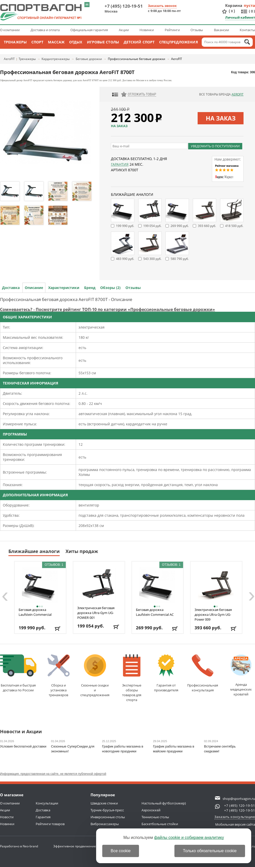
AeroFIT (9, 59)
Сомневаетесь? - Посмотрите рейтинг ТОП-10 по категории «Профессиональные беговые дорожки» (107, 309)
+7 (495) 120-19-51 (124, 6)
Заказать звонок (162, 5)
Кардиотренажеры (56, 59)
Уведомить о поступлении (215, 146)
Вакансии (221, 30)
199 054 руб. (152, 226)
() (232, 11)
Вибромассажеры (105, 824)
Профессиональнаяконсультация (202, 673)
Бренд (89, 287)
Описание (34, 287)
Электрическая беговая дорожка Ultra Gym (95, 613)
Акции (124, 30)
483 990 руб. (125, 259)
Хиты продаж (82, 551)
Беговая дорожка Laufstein (35, 612)
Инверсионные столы (108, 817)
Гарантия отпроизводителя (166, 673)
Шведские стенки (104, 803)
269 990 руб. (180, 226)
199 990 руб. (125, 226)
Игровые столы (103, 42)
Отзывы (196, 30)
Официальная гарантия (89, 30)
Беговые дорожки (89, 59)
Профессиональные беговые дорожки (136, 59)
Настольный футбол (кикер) (164, 803)
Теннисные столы (155, 817)
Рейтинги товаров (50, 824)
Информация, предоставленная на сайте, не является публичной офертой (53, 774)
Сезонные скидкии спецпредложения (94, 675)
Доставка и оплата (45, 30)
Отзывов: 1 (54, 565)
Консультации (47, 803)
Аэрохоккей (151, 810)
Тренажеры (15, 42)
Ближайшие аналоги (34, 551)
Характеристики (63, 287)
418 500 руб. (234, 226)
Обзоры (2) (110, 287)
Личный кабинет (240, 17)
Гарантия (120, 164)
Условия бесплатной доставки (23, 746)
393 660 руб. (207, 226)
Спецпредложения (178, 42)
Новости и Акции (21, 731)
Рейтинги (172, 30)
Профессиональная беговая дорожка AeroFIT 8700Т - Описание (66, 299)
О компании (10, 30)
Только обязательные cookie (210, 851)
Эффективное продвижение (79, 846)
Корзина (234, 5)
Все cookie (121, 851)
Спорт (37, 42)
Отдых (75, 42)
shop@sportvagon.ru (239, 798)
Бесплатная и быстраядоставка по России (18, 673)
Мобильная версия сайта (235, 824)
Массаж (56, 42)
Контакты (247, 30)
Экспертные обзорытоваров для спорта (131, 678)
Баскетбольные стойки (160, 824)
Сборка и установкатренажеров (58, 675)
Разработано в (19, 846)
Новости (7, 817)
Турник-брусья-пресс (107, 810)
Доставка (11, 287)
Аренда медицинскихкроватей (241, 675)
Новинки (146, 30)
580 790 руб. (180, 259)
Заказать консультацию (234, 816)
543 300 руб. (152, 259)
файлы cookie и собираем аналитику (189, 837)
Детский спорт (139, 42)
